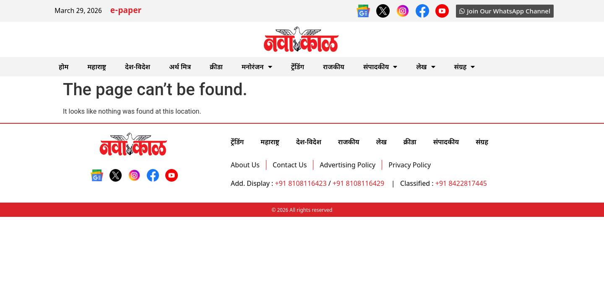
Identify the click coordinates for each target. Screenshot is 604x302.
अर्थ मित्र (180, 66)
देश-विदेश (137, 66)
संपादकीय (380, 66)
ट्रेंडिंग (297, 66)
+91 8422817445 (461, 183)
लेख (425, 66)
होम (63, 66)
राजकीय (333, 66)
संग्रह (464, 66)
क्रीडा (216, 66)
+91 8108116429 (359, 183)
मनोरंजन (257, 66)
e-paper (125, 11)
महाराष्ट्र (96, 66)
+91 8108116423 (301, 183)
